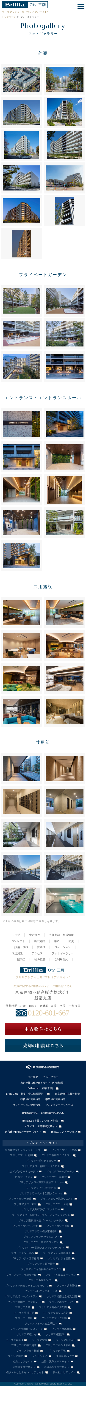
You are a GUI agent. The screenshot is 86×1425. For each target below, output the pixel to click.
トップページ (9, 17)
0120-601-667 (48, 1013)
